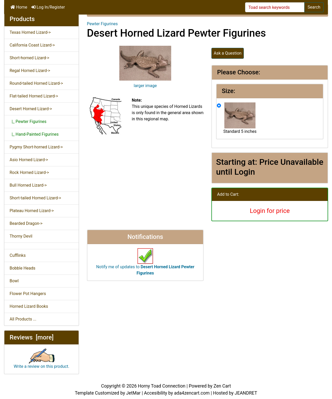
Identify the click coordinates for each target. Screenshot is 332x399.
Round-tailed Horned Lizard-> (36, 83)
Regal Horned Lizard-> (30, 70)
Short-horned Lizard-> (29, 57)
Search (314, 7)
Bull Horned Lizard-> (28, 185)
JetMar (133, 393)
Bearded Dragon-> (26, 223)
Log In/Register (48, 7)
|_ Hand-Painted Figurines (34, 134)
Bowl (14, 280)
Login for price (270, 210)
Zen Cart (222, 386)
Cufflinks (18, 255)
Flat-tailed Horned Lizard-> (34, 96)
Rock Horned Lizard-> (29, 172)
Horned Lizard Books (29, 306)
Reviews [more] (31, 337)
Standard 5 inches (240, 118)
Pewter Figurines (102, 23)
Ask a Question (227, 53)
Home (18, 7)
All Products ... (23, 319)
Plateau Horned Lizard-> (32, 210)
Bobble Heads (22, 268)
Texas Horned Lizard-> (30, 32)
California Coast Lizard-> (32, 45)
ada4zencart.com (192, 393)
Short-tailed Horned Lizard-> (35, 197)
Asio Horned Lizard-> (29, 159)
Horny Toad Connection (161, 386)
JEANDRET (246, 393)
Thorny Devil (21, 236)
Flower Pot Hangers (28, 293)
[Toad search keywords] (275, 7)
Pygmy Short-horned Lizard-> (36, 147)
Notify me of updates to (145, 264)
